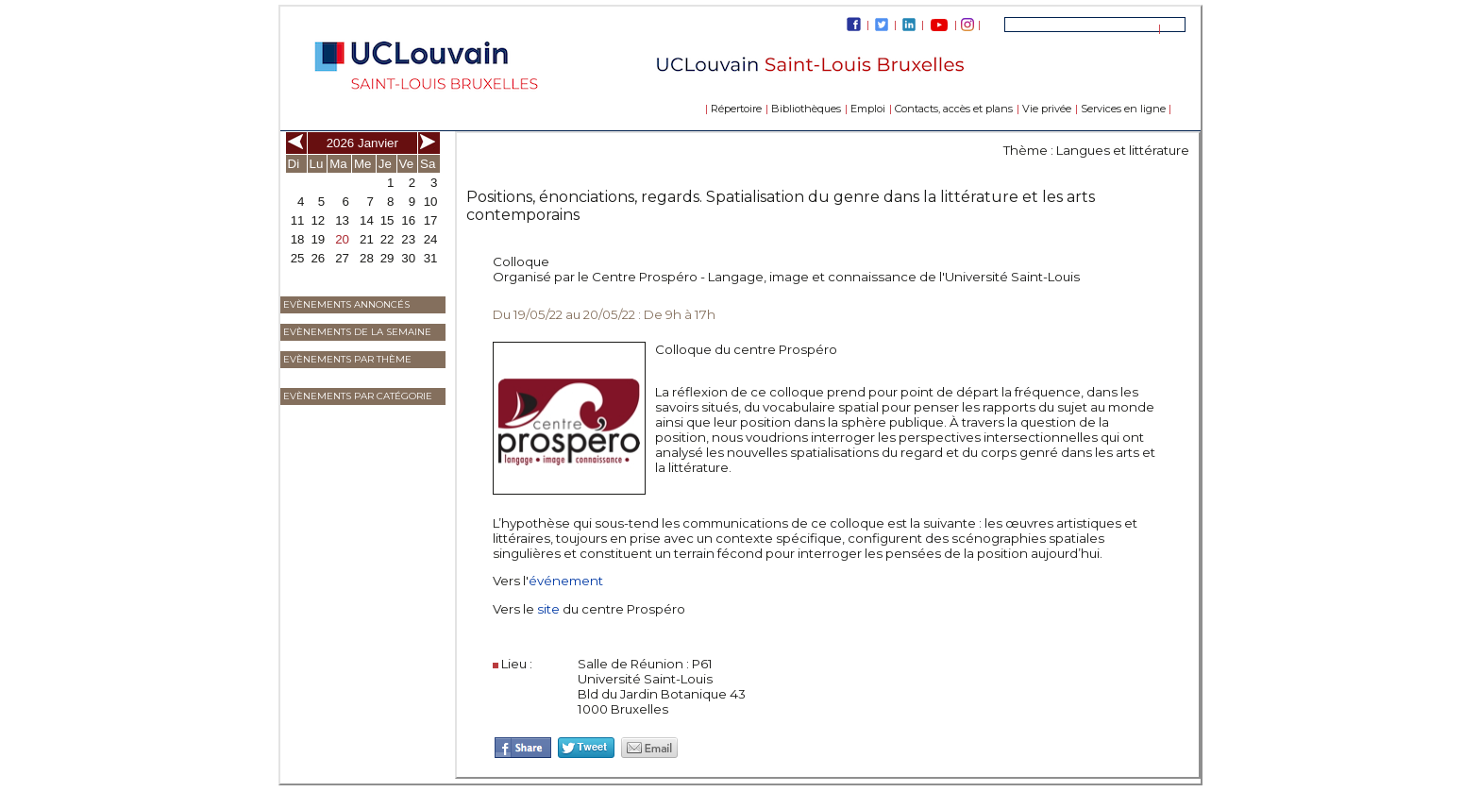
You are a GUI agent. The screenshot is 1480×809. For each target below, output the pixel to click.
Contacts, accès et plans (954, 108)
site (550, 608)
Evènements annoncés (346, 304)
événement (566, 580)
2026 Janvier (362, 143)
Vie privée (1046, 108)
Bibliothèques (806, 108)
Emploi (867, 108)
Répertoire (736, 108)
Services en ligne (1123, 108)
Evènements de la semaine (357, 332)
